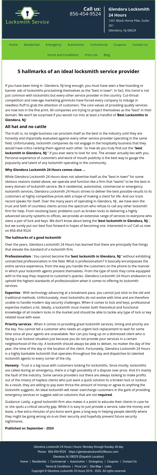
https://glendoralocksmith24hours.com (93, 451)
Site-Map (95, 466)
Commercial (99, 44)
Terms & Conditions (58, 466)
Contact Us (140, 44)
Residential (32, 44)
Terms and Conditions (63, 55)
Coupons (120, 44)
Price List (91, 55)
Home (13, 44)
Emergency (53, 44)
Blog (107, 55)
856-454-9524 (85, 13)
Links (108, 466)
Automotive (76, 44)
